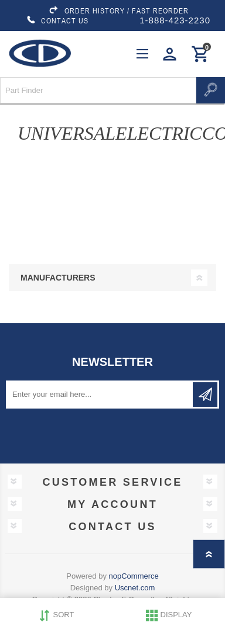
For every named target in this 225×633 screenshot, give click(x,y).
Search (210, 90)
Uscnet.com (135, 587)
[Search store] (98, 90)
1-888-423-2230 (174, 20)
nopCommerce (134, 576)
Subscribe (205, 394)
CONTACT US (57, 20)
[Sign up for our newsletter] (100, 394)
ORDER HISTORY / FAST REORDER (118, 10)
